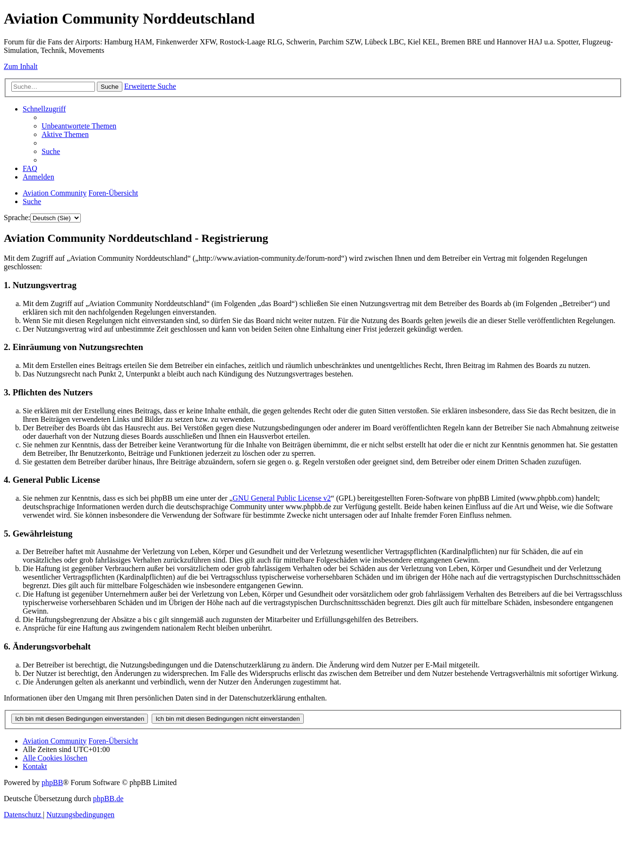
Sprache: (17, 218)
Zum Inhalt (21, 66)
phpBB (52, 782)
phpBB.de (108, 799)
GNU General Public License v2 (281, 498)
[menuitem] (79, 126)
